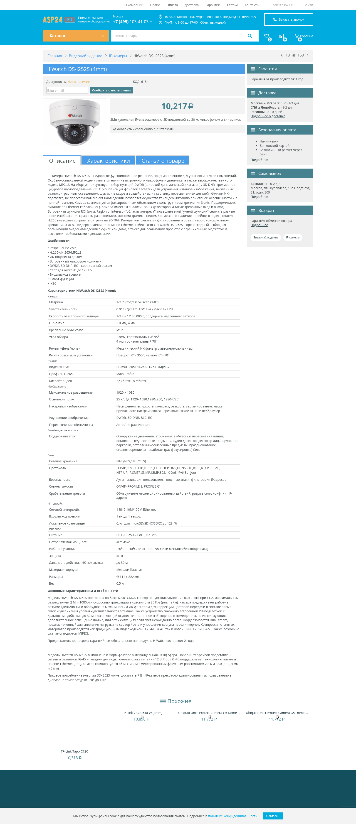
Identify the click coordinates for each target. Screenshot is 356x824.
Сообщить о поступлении (111, 90)
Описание (62, 160)
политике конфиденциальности (232, 816)
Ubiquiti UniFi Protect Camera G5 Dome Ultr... (209, 713)
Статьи (232, 5)
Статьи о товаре (163, 160)
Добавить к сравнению (133, 129)
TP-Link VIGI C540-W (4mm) (142, 713)
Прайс (155, 5)
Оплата (172, 5)
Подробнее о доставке (268, 116)
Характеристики (108, 160)
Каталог (77, 36)
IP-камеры (292, 237)
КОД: (136, 81)
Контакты (252, 5)
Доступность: (56, 81)
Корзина (303, 36)
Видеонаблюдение (265, 237)
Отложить (164, 129)
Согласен (272, 816)
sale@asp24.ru (283, 5)
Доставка (192, 5)
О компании (133, 5)
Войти (308, 5)
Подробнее (259, 159)
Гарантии (212, 5)
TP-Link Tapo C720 (74, 751)
